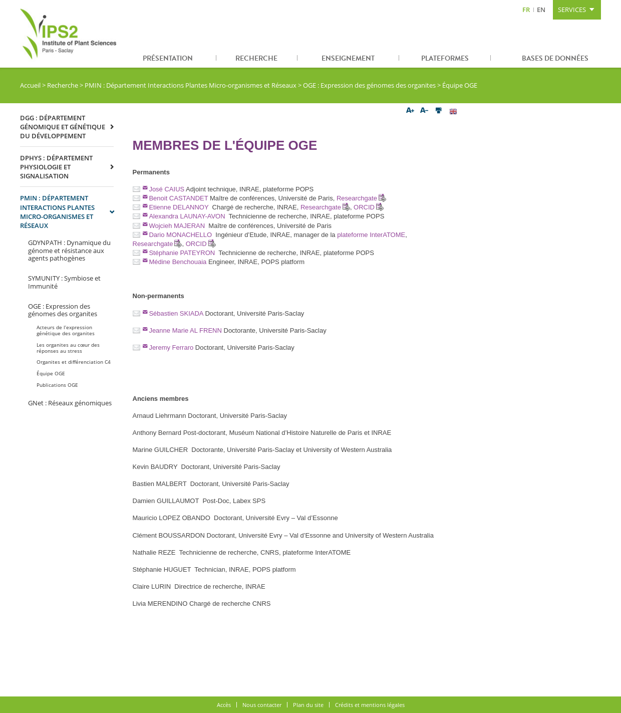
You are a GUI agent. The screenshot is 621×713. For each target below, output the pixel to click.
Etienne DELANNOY (178, 207)
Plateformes (445, 58)
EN (541, 9)
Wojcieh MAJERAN (177, 225)
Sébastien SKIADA (176, 313)
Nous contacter (261, 704)
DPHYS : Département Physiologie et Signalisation (56, 166)
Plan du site (308, 704)
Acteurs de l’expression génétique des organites (66, 330)
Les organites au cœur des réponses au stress (68, 347)
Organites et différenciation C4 (74, 361)
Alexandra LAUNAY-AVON (187, 216)
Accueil (30, 85)
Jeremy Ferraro (171, 347)
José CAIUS (166, 189)
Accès (224, 704)
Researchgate (357, 198)
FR (526, 9)
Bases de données (555, 58)
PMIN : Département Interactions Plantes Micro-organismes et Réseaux (190, 85)
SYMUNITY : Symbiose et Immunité (64, 282)
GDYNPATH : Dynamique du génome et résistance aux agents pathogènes (69, 250)
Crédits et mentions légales (370, 704)
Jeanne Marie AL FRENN (185, 330)
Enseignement (348, 58)
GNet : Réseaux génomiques (70, 402)
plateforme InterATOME (371, 235)
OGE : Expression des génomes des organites (369, 85)
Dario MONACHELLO (180, 235)
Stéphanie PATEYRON (182, 253)
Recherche (256, 58)
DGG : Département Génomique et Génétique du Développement (62, 126)
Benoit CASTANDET (178, 198)
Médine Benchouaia (177, 262)
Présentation (168, 58)
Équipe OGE (51, 373)
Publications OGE (57, 384)
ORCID (364, 207)
